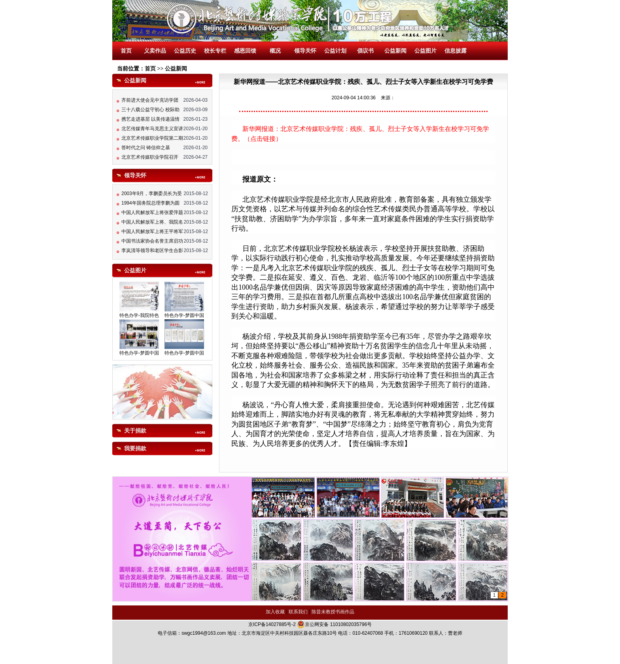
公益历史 (185, 51)
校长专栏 (215, 51)
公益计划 (335, 51)
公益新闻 (395, 51)
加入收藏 (275, 612)
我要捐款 (135, 449)
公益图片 (425, 51)
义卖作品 (155, 51)
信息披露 (455, 51)
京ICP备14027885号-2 (272, 624)
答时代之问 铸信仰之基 (145, 148)
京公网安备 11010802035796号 (334, 624)
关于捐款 (135, 431)
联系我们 (298, 612)
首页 (126, 51)
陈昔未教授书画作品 (333, 612)
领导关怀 (305, 51)
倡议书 (365, 51)
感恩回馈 (245, 51)
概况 (275, 51)
